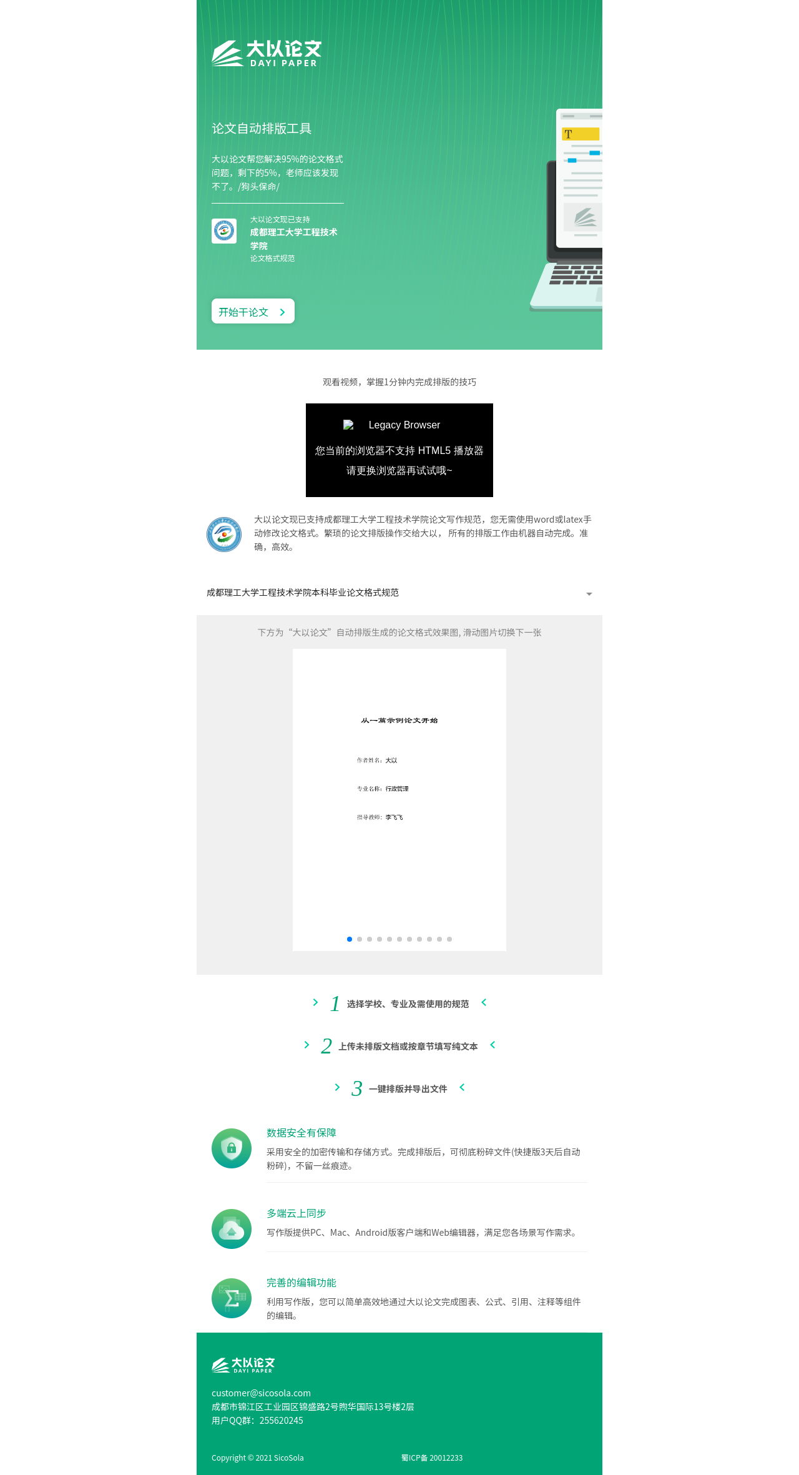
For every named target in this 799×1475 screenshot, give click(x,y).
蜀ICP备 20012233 (432, 1457)
